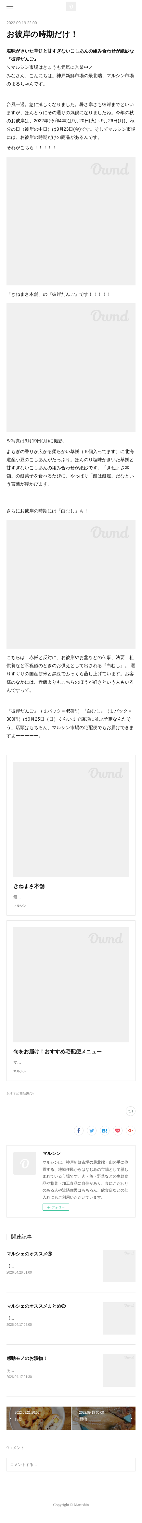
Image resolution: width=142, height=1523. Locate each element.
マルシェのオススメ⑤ (29, 1260)
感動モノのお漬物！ (26, 1365)
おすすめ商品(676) (19, 1100)
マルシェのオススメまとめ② (36, 1312)
